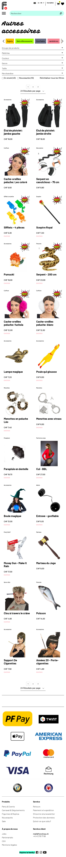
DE (39, 3)
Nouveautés (7, 817)
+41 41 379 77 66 (39, 836)
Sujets (10, 41)
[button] (33, 48)
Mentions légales (9, 845)
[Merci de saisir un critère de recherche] (34, 13)
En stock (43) (10, 78)
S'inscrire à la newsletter (44, 814)
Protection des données (44, 817)
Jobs (4, 834)
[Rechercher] (61, 13)
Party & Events (8, 806)
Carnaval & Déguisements (13, 810)
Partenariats (7, 837)
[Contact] (34, 3)
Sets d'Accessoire (24, 41)
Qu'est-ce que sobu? (42, 821)
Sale (4, 821)
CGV (4, 841)
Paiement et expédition (43, 810)
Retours (36, 806)
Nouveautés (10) (26, 78)
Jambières (53, 41)
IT (43, 3)
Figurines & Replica (10, 814)
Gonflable (40, 41)
